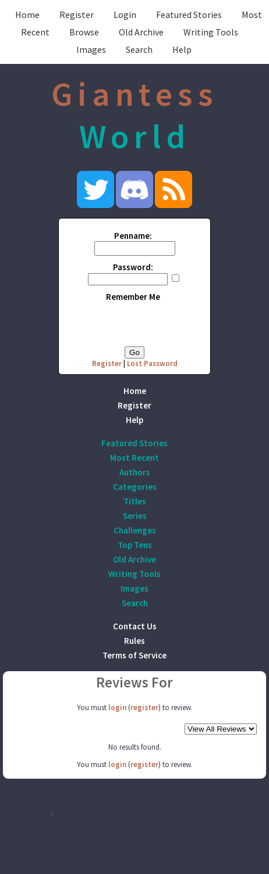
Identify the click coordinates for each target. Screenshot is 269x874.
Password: (133, 267)
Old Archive (141, 32)
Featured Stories (189, 14)
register (144, 707)
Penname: (133, 235)
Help (182, 49)
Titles (134, 501)
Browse (84, 32)
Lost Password (152, 363)
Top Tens (135, 544)
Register (76, 14)
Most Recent (134, 457)
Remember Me (133, 296)
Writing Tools (210, 32)
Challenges (135, 530)
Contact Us (135, 626)
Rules (134, 640)
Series (135, 515)
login (117, 707)
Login (125, 14)
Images (91, 49)
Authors (134, 472)
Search (139, 49)
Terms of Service (134, 655)
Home (27, 14)
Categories (135, 486)
